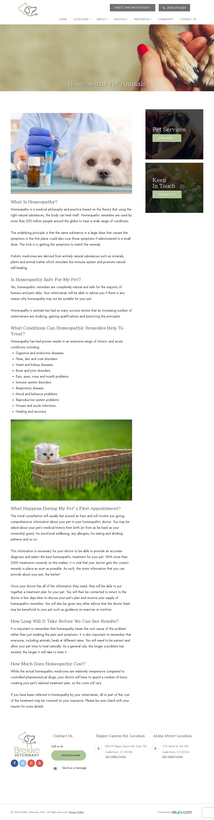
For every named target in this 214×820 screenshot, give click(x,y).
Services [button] (121, 19)
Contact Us (188, 19)
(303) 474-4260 (176, 8)
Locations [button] (81, 19)
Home (63, 19)
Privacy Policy (76, 812)
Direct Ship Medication (131, 8)
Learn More (167, 138)
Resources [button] (142, 19)
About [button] (102, 19)
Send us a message (74, 765)
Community (166, 19)
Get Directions (115, 756)
